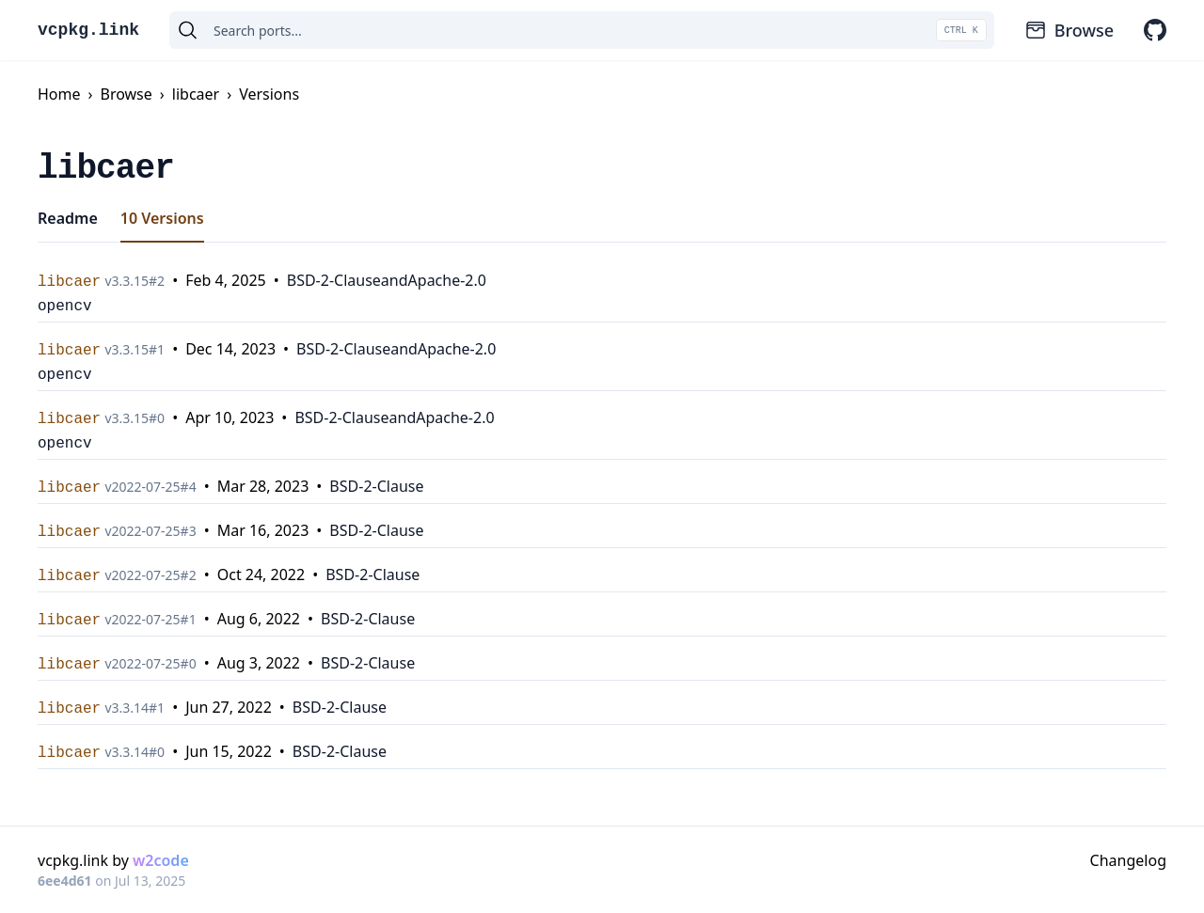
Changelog (1128, 860)
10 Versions (162, 218)
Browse (1069, 30)
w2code (161, 860)
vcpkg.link (88, 30)
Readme (68, 218)
